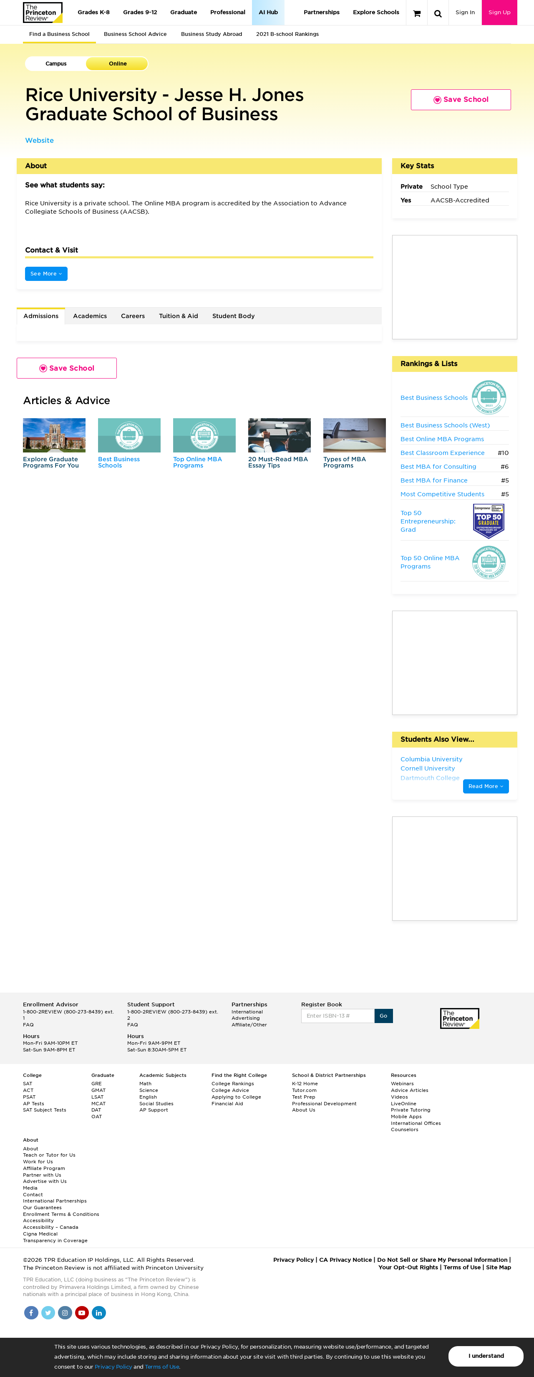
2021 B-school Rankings (287, 34)
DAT (96, 1110)
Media (30, 1188)
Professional (227, 12)
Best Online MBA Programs (442, 439)
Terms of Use (162, 1367)
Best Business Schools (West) (445, 425)
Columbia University (431, 759)
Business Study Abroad (211, 34)
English (148, 1097)
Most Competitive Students (442, 494)
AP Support (153, 1110)
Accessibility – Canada (50, 1227)
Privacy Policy (113, 1367)
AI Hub (268, 12)
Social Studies (156, 1104)
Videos (399, 1097)
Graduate (183, 12)
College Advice (230, 1090)
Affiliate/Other (249, 1025)
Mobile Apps (406, 1116)
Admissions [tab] (40, 316)
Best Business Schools (119, 462)
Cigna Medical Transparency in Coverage (55, 1237)
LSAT (97, 1097)
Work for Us (38, 1162)
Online (118, 64)
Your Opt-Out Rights (408, 1267)
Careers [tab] (133, 316)
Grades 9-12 (140, 12)
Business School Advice (135, 34)
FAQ (28, 1025)
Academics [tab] (90, 316)
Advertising (246, 1018)
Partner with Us (42, 1175)
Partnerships (322, 12)
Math (145, 1083)
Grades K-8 (94, 12)
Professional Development (324, 1104)
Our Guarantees (42, 1207)
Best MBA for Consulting (438, 466)
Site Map (498, 1267)
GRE (96, 1083)
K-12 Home (305, 1083)
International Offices (416, 1123)
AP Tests (33, 1104)
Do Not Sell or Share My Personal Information (442, 1260)
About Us (303, 1110)
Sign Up (500, 12)
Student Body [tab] (233, 316)
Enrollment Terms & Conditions (61, 1214)
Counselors (404, 1129)
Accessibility (38, 1220)
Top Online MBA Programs (197, 462)
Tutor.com (304, 1090)
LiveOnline (403, 1104)
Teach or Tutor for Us (49, 1155)
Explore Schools (376, 12)
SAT (27, 1083)
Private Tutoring (411, 1110)
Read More (486, 786)
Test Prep (303, 1097)
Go (384, 1016)
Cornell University (427, 768)
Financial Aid (227, 1104)
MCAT (98, 1104)
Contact (33, 1195)
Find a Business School (59, 34)
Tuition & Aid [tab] (178, 316)
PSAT (29, 1097)
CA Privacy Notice (345, 1260)
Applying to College (236, 1097)
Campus (55, 64)
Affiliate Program (44, 1168)
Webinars (402, 1083)
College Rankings (233, 1083)
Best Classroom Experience (442, 453)
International (247, 1012)
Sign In (465, 12)
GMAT (98, 1090)
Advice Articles (409, 1090)
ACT (28, 1090)
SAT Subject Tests (44, 1110)
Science (148, 1090)
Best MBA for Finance (434, 480)
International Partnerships (55, 1201)
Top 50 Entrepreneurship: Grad (428, 521)
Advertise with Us (45, 1181)
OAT (96, 1116)
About (30, 1149)
